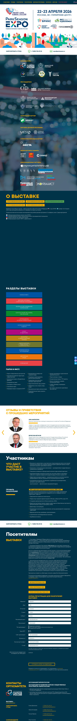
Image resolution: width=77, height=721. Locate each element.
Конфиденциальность (48, 710)
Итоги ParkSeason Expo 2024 (35, 205)
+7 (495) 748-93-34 (47, 680)
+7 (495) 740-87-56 (36, 51)
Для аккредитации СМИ (48, 689)
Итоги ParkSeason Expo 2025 (54, 201)
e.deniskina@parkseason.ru (49, 652)
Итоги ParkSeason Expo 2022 (15, 205)
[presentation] (38, 604)
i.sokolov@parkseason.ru (48, 666)
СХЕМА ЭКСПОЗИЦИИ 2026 (37, 532)
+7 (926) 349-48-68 (47, 685)
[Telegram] (75, 363)
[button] (3, 377)
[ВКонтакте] (75, 358)
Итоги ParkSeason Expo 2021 (15, 201)
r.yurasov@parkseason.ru (48, 660)
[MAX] (75, 360)
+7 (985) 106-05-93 (47, 655)
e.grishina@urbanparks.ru (49, 687)
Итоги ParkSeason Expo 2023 (35, 201)
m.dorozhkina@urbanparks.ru (49, 675)
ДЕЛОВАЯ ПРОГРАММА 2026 (37, 527)
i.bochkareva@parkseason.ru (49, 656)
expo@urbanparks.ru (33, 523)
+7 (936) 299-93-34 (47, 659)
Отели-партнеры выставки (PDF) (39, 537)
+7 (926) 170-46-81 (47, 650)
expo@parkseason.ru (59, 51)
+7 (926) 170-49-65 (47, 665)
